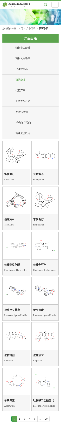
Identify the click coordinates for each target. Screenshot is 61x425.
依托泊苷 (38, 355)
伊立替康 (38, 309)
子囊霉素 (9, 400)
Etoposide (37, 360)
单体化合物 (16, 112)
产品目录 (30, 28)
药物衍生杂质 (17, 48)
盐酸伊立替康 (12, 309)
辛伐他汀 (38, 219)
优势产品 (14, 90)
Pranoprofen (38, 179)
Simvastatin (38, 225)
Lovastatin (9, 179)
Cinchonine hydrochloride (45, 270)
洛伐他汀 (9, 174)
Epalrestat (8, 360)
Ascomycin (9, 406)
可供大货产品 (17, 101)
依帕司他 (9, 355)
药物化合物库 (17, 58)
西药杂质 (14, 80)
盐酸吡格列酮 (12, 264)
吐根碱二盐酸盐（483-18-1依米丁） (45, 400)
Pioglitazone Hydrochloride (16, 270)
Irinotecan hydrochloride (15, 315)
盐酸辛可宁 (39, 264)
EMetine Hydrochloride (44, 406)
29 (46, 419)
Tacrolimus (9, 225)
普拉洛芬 (38, 174)
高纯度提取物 (17, 133)
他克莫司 (9, 219)
